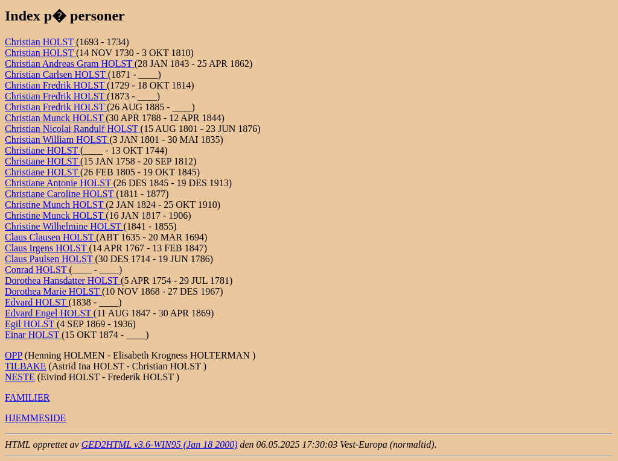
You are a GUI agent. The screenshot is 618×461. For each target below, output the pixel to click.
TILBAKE (25, 366)
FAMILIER (27, 397)
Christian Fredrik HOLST (56, 85)
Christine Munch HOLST (55, 204)
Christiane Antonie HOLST (59, 183)
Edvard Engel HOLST (49, 313)
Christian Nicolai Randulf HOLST (73, 129)
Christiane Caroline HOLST (60, 194)
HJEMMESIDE (35, 418)
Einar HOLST (33, 335)
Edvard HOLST (36, 302)
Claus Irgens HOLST (47, 248)
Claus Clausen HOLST (50, 237)
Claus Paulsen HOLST (50, 259)
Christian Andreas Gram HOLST (70, 63)
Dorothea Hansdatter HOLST (63, 280)
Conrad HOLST (37, 270)
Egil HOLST (31, 324)
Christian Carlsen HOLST (56, 74)
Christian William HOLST (57, 139)
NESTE (20, 377)
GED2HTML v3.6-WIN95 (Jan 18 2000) (159, 444)
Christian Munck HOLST (55, 118)
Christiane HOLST (42, 150)
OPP (13, 355)
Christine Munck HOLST (55, 215)
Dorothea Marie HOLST (53, 291)
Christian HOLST (40, 42)
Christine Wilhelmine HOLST (64, 226)
